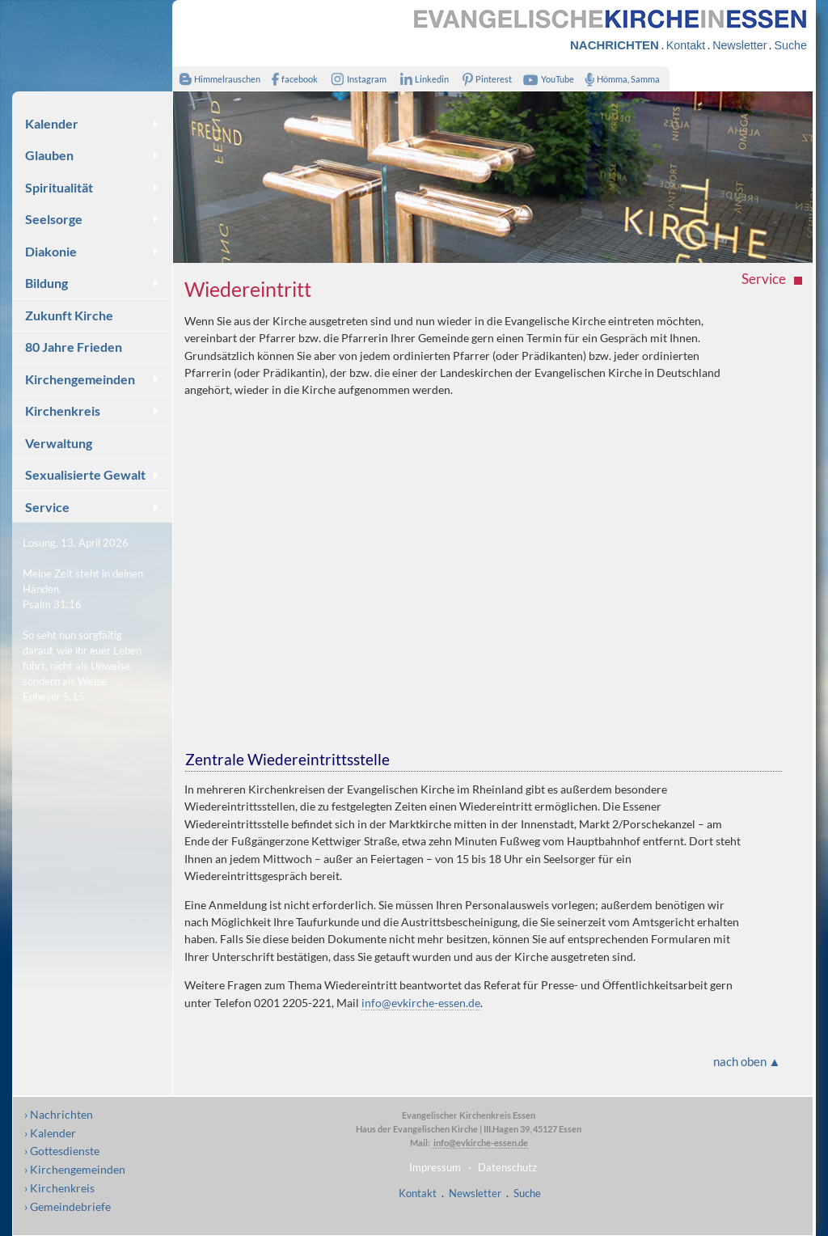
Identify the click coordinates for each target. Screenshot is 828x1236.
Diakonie (51, 251)
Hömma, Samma (619, 79)
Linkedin (421, 79)
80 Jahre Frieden (73, 346)
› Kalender (50, 1133)
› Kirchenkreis (59, 1188)
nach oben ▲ (747, 1061)
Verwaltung (58, 443)
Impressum (435, 1167)
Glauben (49, 155)
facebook (291, 79)
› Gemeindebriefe (67, 1206)
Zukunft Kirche (69, 315)
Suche (790, 45)
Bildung (46, 282)
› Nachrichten (58, 1114)
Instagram (356, 79)
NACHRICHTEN (614, 45)
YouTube (546, 79)
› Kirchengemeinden (74, 1169)
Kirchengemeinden (80, 379)
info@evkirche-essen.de (420, 1003)
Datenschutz (507, 1167)
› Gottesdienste (61, 1151)
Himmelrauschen (216, 79)
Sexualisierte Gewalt (85, 474)
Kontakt (685, 45)
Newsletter (739, 45)
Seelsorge (53, 218)
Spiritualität (59, 187)
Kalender (51, 123)
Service (47, 506)
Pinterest (484, 79)
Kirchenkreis (62, 410)
